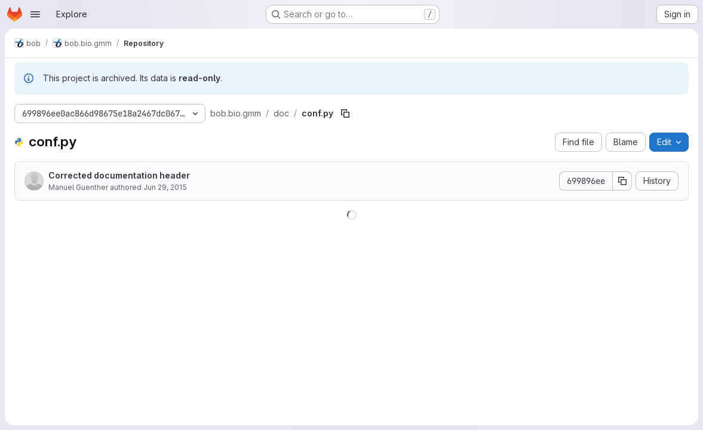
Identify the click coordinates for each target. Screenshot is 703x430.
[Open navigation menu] (35, 14)
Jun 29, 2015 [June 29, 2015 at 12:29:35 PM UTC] (165, 187)
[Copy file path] (345, 113)
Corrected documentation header (119, 175)
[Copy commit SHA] (622, 181)
